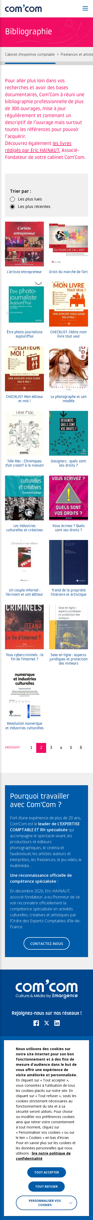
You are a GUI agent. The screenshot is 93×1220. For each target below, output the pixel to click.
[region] (46, 56)
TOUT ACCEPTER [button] (46, 1172)
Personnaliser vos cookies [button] (45, 1203)
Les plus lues (30, 199)
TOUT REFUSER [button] (46, 1186)
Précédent (12, 747)
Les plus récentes (34, 206)
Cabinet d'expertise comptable (30, 54)
